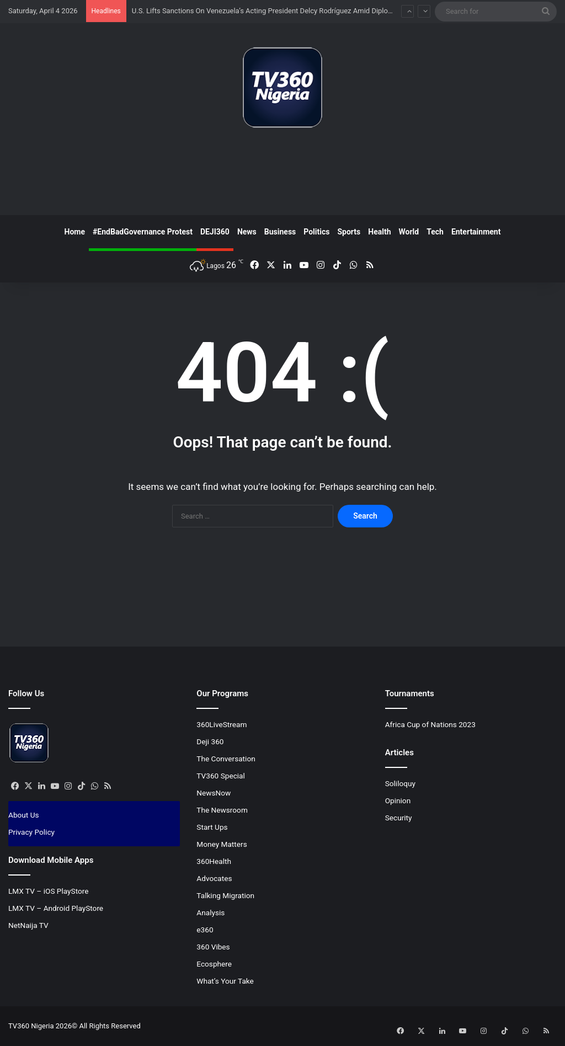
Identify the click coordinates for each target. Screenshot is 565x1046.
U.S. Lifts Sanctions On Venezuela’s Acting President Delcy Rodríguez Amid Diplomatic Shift (277, 11)
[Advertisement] (282, 176)
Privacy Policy (31, 832)
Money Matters (221, 844)
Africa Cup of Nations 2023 (430, 724)
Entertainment (476, 231)
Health (379, 231)
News (247, 231)
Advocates (214, 878)
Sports (348, 231)
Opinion (398, 800)
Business (280, 231)
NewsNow (213, 792)
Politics (316, 231)
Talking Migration (225, 895)
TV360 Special (220, 775)
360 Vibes (213, 946)
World (408, 231)
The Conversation (225, 758)
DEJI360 (215, 231)
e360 (204, 929)
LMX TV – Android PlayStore (55, 908)
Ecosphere (214, 963)
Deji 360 (209, 741)
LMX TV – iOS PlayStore (48, 891)
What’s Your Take (225, 980)
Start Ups (211, 827)
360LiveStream (221, 724)
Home (75, 231)
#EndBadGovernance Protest (143, 231)
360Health (213, 861)
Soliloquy (400, 783)
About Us (23, 814)
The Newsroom (222, 809)
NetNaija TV (28, 925)
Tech (435, 231)
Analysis (210, 912)
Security (398, 817)
